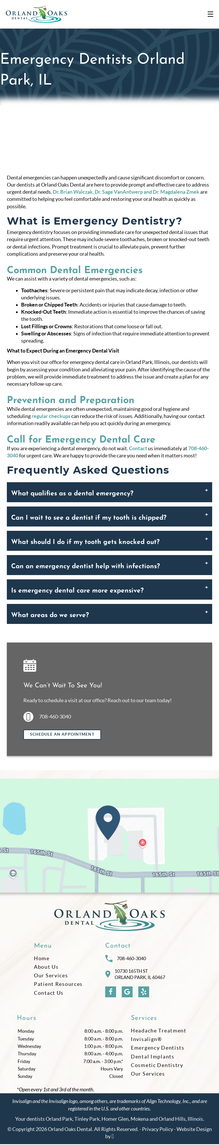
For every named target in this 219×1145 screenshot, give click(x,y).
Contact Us (49, 993)
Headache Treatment (158, 1031)
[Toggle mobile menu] (210, 14)
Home (42, 959)
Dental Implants (153, 1057)
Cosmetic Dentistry (157, 1066)
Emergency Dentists (157, 1049)
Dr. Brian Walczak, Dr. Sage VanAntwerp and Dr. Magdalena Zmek (126, 192)
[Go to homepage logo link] (109, 916)
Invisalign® (146, 1040)
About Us (46, 968)
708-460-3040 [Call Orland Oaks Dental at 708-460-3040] (125, 959)
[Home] (36, 14)
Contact (138, 448)
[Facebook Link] (110, 992)
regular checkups (51, 416)
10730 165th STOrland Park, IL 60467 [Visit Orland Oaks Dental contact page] (135, 974)
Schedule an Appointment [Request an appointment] (62, 734)
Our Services (51, 976)
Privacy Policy (157, 1130)
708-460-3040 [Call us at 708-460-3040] (47, 717)
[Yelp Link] (143, 992)
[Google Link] (127, 992)
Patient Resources (58, 985)
